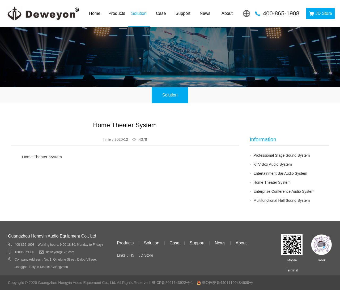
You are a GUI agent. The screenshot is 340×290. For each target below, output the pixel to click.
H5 (131, 255)
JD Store (146, 255)
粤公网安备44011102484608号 (227, 282)
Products (116, 13)
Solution (139, 13)
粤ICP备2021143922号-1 (172, 282)
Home (94, 13)
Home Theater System (272, 182)
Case (161, 13)
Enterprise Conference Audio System (283, 191)
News (205, 13)
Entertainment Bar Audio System (280, 173)
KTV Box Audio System (272, 164)
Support (183, 13)
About (227, 13)
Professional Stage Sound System (281, 155)
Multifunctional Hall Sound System (281, 200)
